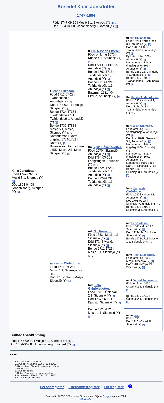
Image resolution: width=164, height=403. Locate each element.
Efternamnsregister (83, 387)
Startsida (85, 399)
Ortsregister (114, 387)
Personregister (52, 387)
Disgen (107, 396)
